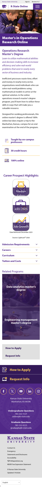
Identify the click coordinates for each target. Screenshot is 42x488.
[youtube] (21, 391)
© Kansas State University (16, 469)
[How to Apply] (21, 348)
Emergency (11, 451)
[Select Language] (11, 482)
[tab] (21, 244)
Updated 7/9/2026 (13, 473)
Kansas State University (9, 2)
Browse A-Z (35, 2)
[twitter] (12, 391)
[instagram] (38, 391)
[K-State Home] (4, 6)
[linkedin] (29, 391)
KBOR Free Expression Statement (19, 464)
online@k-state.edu (21, 416)
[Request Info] (21, 356)
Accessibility (11, 458)
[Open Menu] (37, 7)
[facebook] (3, 391)
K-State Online (19, 6)
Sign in (27, 2)
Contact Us (11, 448)
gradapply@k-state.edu (21, 428)
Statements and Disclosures (17, 454)
